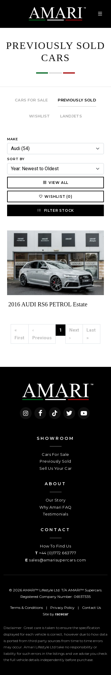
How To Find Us (55, 546)
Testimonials (55, 514)
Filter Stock (55, 210)
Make (12, 139)
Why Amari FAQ (55, 507)
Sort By (16, 159)
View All (55, 182)
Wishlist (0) (55, 196)
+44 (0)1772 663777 (57, 552)
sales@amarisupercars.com (57, 560)
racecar (61, 614)
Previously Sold (55, 461)
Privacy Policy (62, 607)
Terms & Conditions (26, 607)
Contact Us (91, 607)
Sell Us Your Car (55, 468)
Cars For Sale (55, 454)
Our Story (56, 500)
